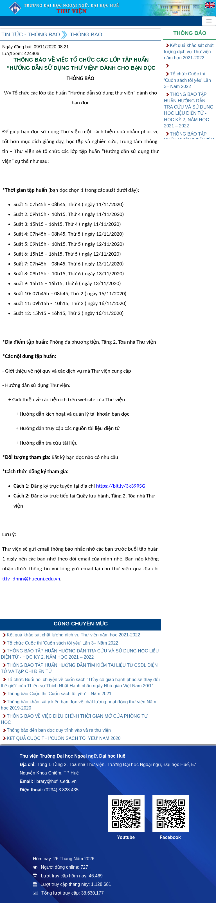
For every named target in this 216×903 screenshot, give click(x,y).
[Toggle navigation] (209, 21)
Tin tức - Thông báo (30, 34)
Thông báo (86, 34)
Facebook (170, 837)
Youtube (126, 837)
